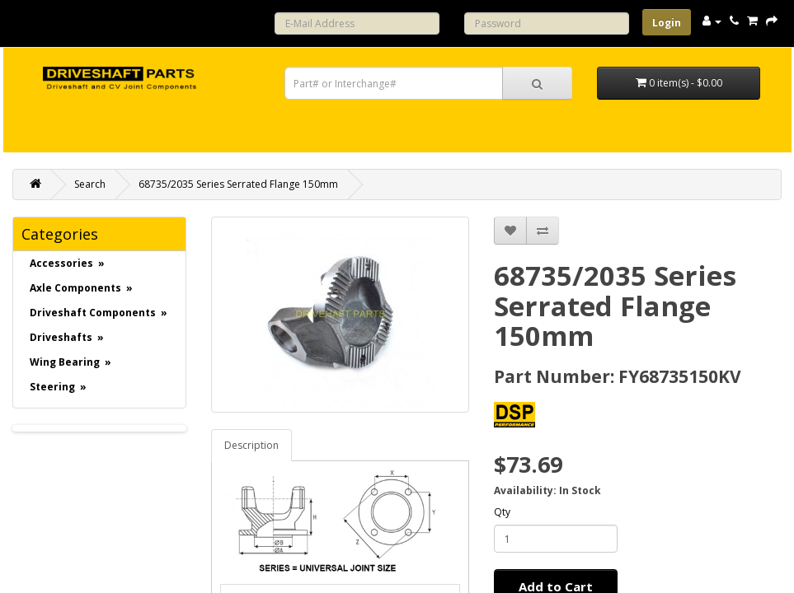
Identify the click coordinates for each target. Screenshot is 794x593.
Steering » (58, 387)
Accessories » (67, 263)
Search (90, 184)
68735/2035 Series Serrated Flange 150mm (238, 184)
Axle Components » (81, 288)
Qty (502, 512)
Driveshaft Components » (98, 313)
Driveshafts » (67, 337)
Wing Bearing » (70, 362)
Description (251, 445)
